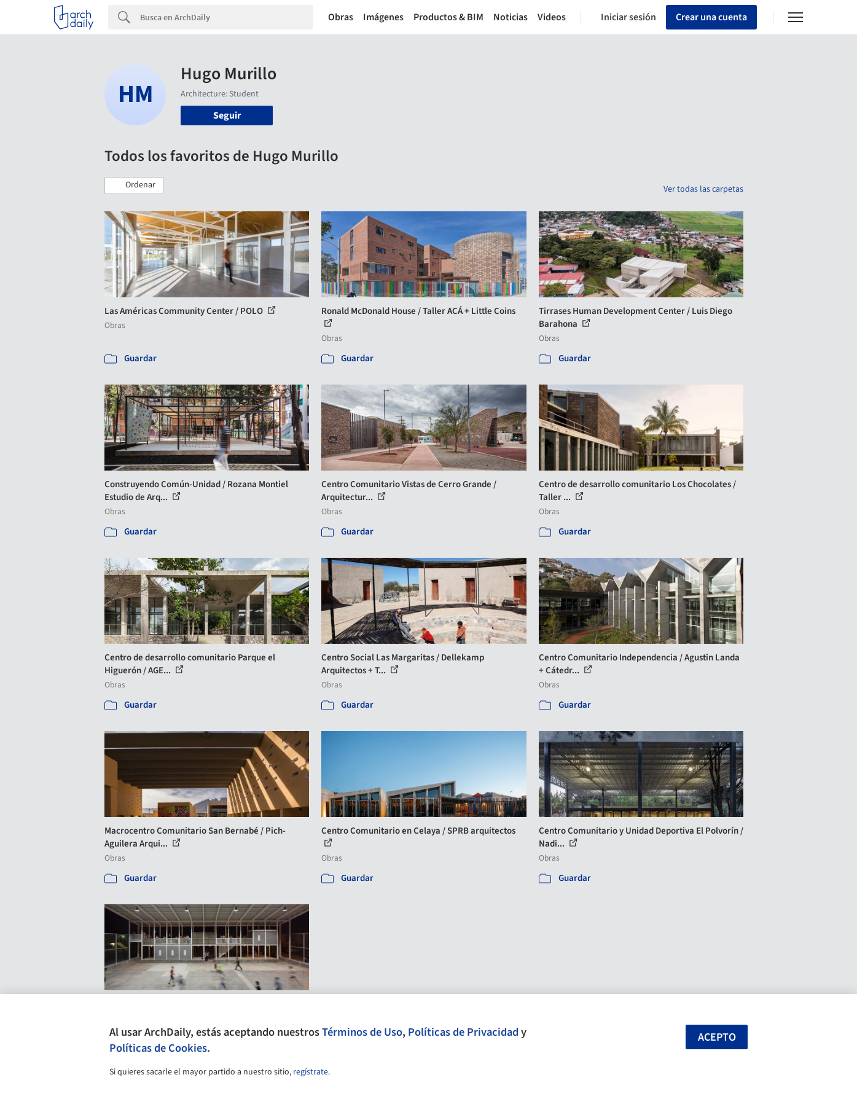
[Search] (226, 17)
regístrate (310, 1072)
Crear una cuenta (711, 17)
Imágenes (383, 17)
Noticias (510, 17)
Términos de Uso (362, 1032)
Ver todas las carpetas (703, 189)
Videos (552, 17)
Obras (340, 17)
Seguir (227, 115)
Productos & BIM (448, 17)
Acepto (717, 1037)
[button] (133, 185)
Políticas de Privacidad (463, 1032)
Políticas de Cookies (158, 1048)
